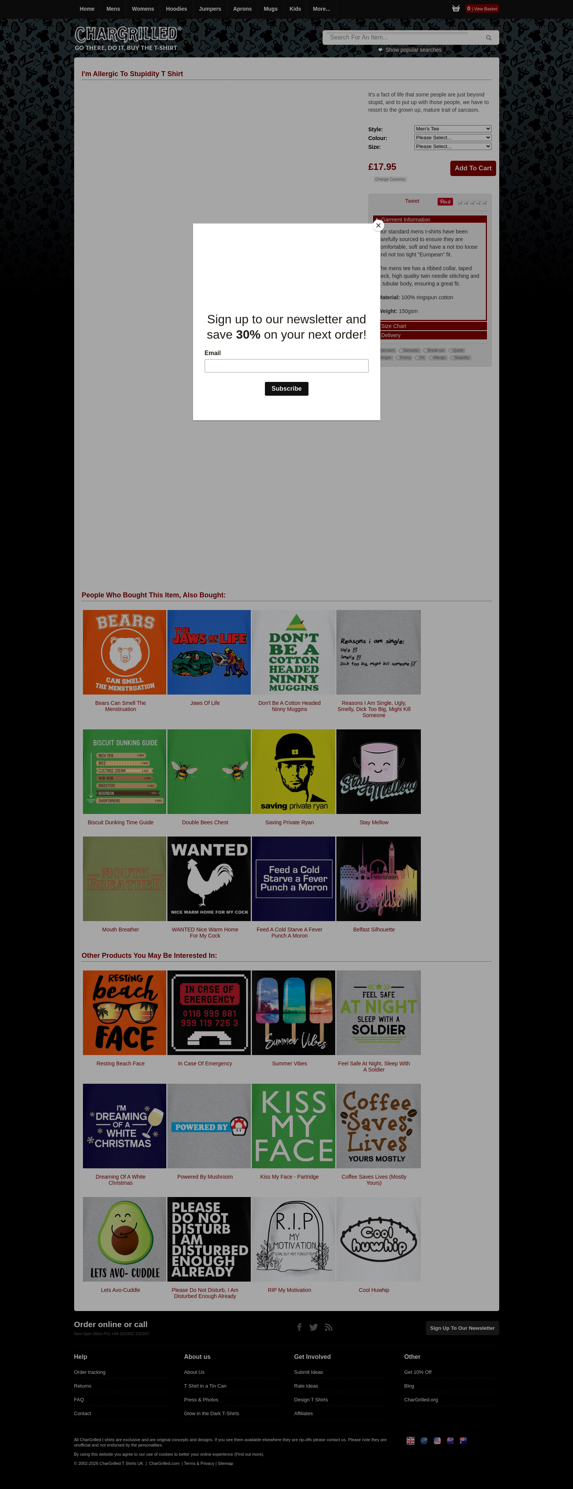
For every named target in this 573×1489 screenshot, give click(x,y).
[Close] (378, 225)
